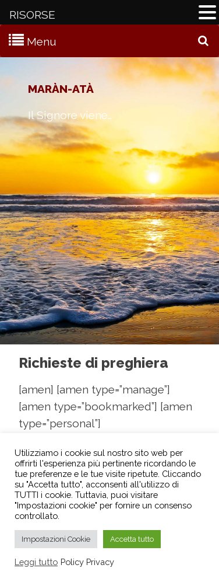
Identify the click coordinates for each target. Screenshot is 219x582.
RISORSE (32, 14)
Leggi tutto (36, 562)
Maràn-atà (61, 88)
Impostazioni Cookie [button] (56, 539)
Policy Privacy (87, 562)
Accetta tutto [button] (132, 539)
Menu (41, 41)
